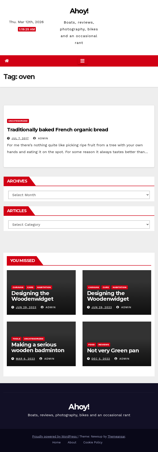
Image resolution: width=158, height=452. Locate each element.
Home (56, 442)
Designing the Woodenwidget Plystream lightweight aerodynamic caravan (41, 301)
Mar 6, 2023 (25, 358)
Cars (30, 287)
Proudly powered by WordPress (55, 436)
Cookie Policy (92, 442)
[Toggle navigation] (83, 61)
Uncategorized (18, 121)
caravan (18, 287)
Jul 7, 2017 (20, 138)
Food (91, 344)
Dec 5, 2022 (100, 358)
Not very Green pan (113, 350)
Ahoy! (79, 11)
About (72, 442)
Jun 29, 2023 (26, 307)
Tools (16, 338)
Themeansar (116, 436)
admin (40, 138)
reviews (104, 344)
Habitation (44, 287)
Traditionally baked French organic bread (57, 130)
